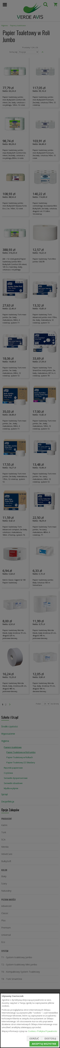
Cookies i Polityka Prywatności (42, 1031)
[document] (30, 1020)
